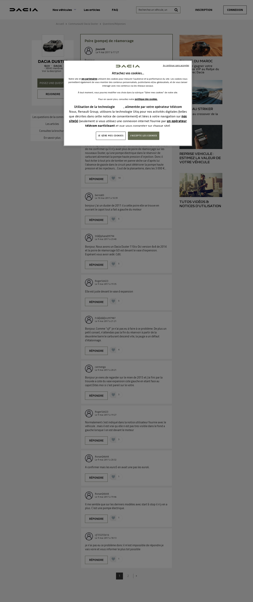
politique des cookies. (146, 99)
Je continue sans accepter (176, 65)
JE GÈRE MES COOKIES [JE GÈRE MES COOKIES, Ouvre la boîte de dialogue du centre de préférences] (111, 135)
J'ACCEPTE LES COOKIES (143, 135)
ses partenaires (89, 78)
